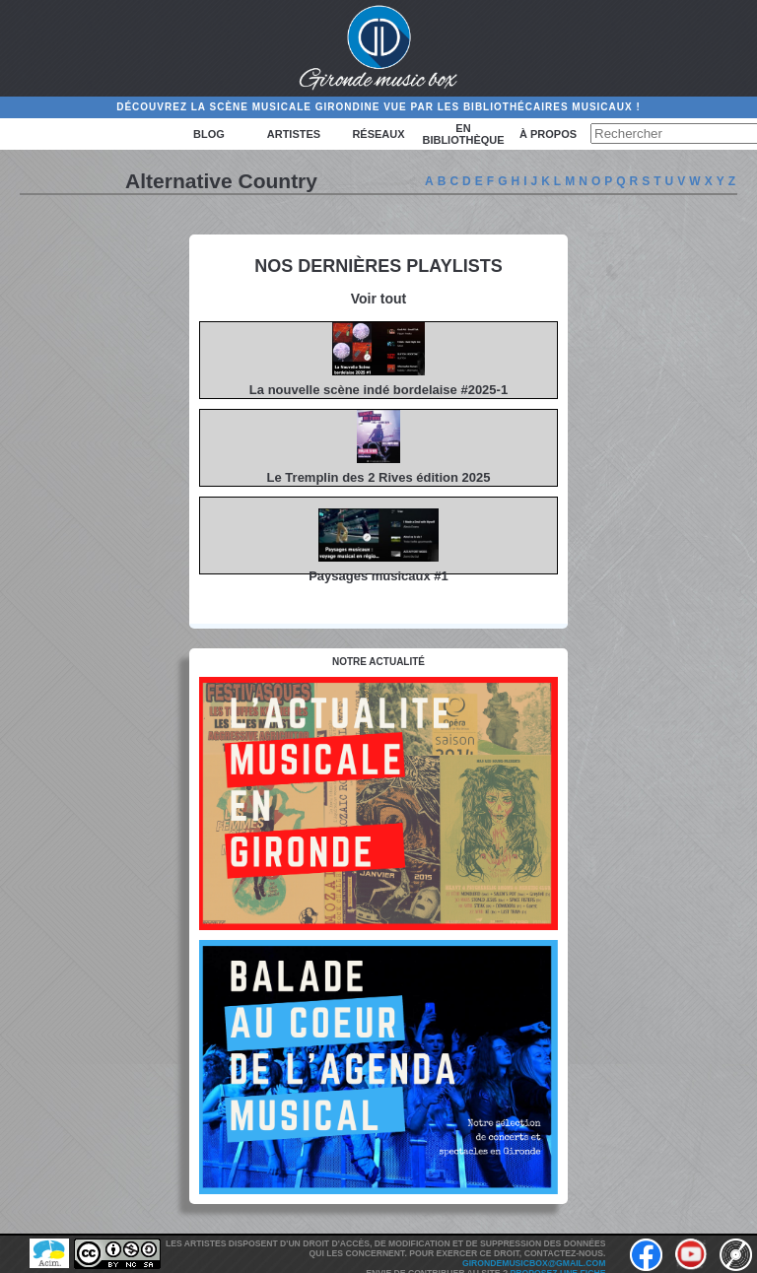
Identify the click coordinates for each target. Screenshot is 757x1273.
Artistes (293, 134)
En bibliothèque (463, 134)
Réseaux (378, 134)
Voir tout (379, 298)
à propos (548, 134)
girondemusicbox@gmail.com (533, 1263)
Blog (209, 134)
